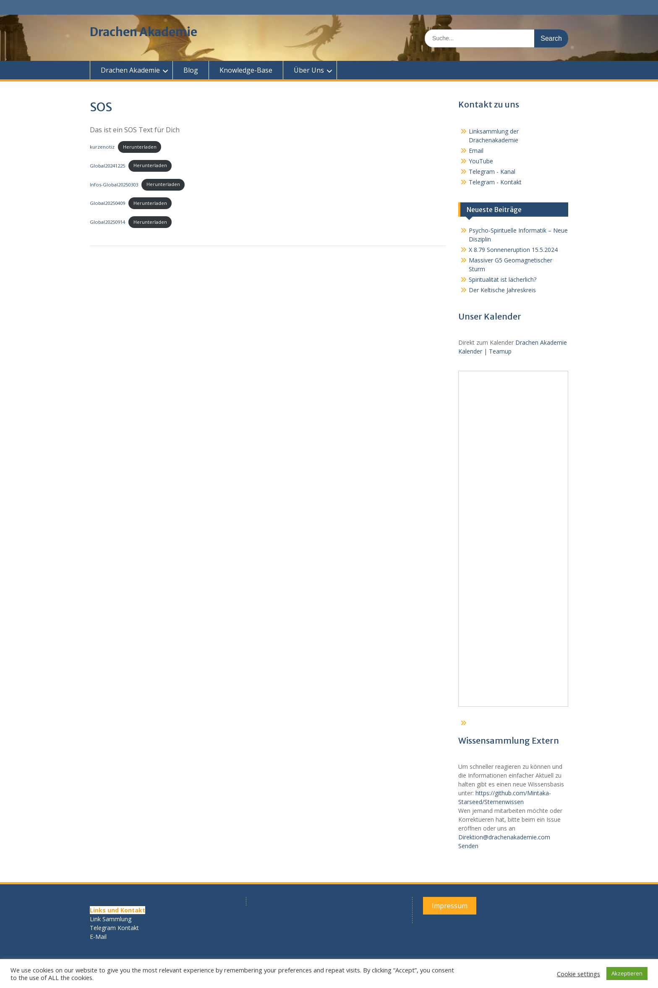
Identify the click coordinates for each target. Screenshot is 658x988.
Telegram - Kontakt (495, 182)
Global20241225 (107, 165)
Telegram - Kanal (492, 172)
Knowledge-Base (245, 70)
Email (476, 151)
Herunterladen (140, 147)
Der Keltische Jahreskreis (502, 290)
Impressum (449, 905)
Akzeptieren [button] (626, 973)
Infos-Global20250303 (114, 184)
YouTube (481, 161)
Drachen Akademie (143, 31)
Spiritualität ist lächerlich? (502, 279)
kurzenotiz (102, 147)
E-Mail (98, 937)
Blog (190, 70)
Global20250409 (107, 203)
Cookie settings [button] (578, 974)
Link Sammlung (110, 919)
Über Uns (309, 70)
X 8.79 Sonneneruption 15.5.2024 (513, 250)
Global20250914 (107, 222)
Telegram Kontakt (114, 928)
